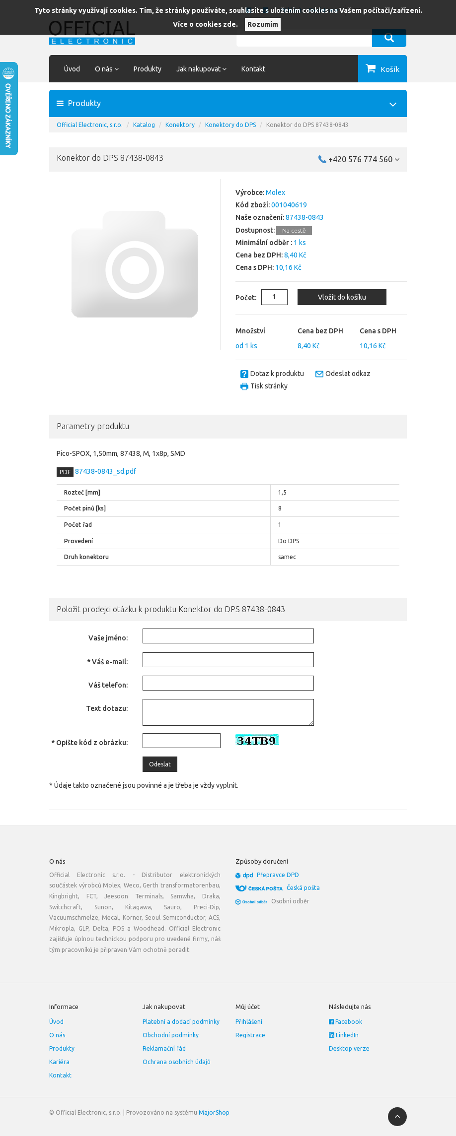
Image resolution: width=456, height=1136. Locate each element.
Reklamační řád (164, 1048)
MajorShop (214, 1112)
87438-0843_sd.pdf (105, 471)
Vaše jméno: (108, 638)
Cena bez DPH (320, 331)
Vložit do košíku (341, 297)
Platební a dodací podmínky (181, 1021)
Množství (250, 331)
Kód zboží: (252, 205)
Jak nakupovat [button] (201, 69)
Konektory (180, 125)
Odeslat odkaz (348, 374)
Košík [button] (389, 69)
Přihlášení (248, 1021)
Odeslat (160, 764)
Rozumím (262, 24)
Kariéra (59, 1062)
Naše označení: (259, 217)
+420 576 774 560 (363, 159)
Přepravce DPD (278, 875)
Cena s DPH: (254, 267)
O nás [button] (107, 69)
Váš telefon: (108, 685)
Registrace (250, 1035)
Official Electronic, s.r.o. (90, 125)
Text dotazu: (107, 708)
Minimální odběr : (263, 243)
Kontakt (253, 69)
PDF (65, 472)
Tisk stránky (269, 386)
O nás (57, 1035)
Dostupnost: (255, 230)
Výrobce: (249, 192)
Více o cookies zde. (205, 24)
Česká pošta (303, 887)
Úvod (72, 69)
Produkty (147, 69)
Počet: (238, 298)
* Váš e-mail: (107, 662)
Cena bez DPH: (259, 255)
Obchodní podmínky (171, 1035)
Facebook (345, 1021)
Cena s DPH (378, 331)
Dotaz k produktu (277, 374)
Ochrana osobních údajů (177, 1062)
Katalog (144, 125)
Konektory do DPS (230, 125)
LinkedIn (344, 1035)
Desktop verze (349, 1048)
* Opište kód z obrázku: (89, 743)
